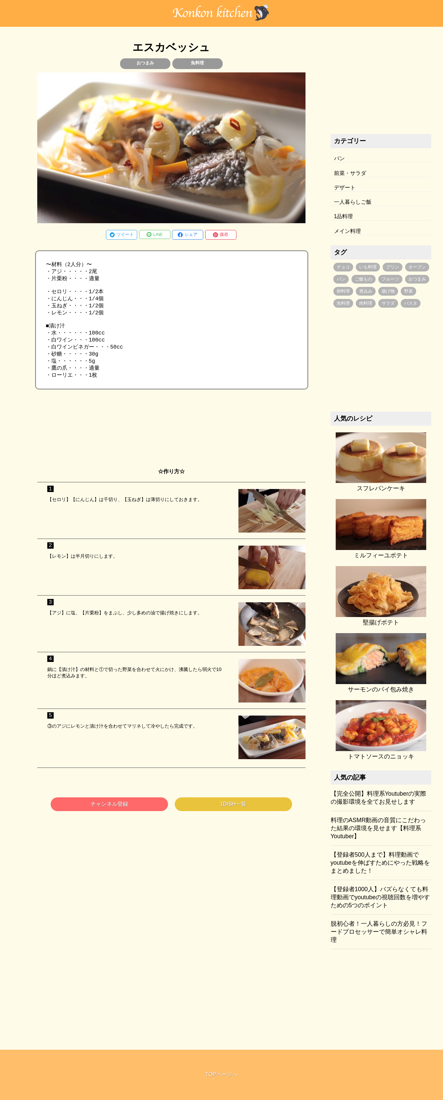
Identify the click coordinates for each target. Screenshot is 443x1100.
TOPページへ (221, 1074)
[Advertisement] (171, 441)
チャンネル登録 (109, 816)
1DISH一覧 (233, 816)
